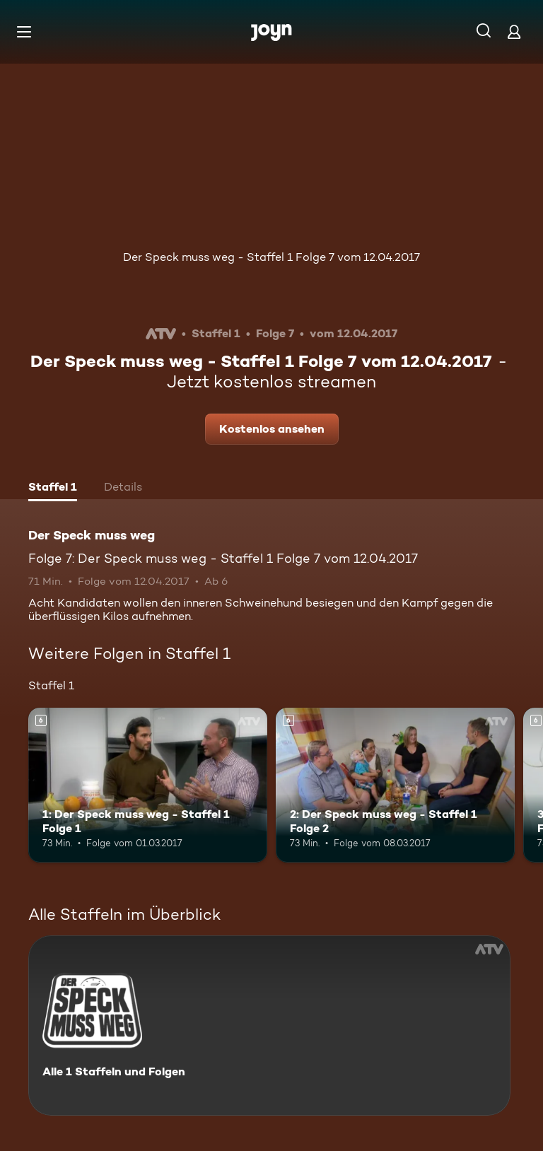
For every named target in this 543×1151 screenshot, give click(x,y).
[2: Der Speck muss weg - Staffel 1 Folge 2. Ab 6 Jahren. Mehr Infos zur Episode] (395, 785)
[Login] (514, 31)
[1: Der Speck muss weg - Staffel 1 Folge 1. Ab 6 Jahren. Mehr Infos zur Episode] (147, 785)
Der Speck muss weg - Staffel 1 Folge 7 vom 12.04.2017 (271, 257)
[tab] (52, 488)
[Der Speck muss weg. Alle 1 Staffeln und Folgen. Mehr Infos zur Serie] (269, 1025)
